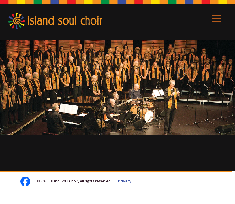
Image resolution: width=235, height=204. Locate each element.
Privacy (124, 181)
